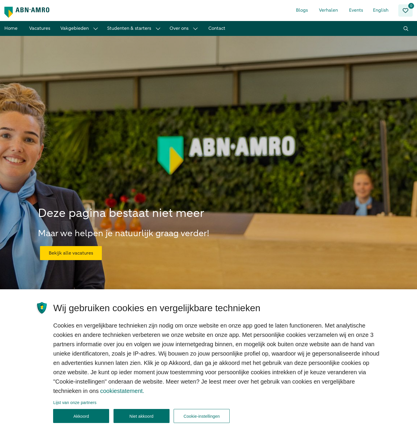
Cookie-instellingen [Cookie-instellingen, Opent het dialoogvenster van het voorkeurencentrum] (202, 418)
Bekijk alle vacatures (71, 249)
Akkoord (81, 418)
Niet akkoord (141, 418)
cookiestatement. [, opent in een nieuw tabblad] (122, 393)
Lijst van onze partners (75, 404)
